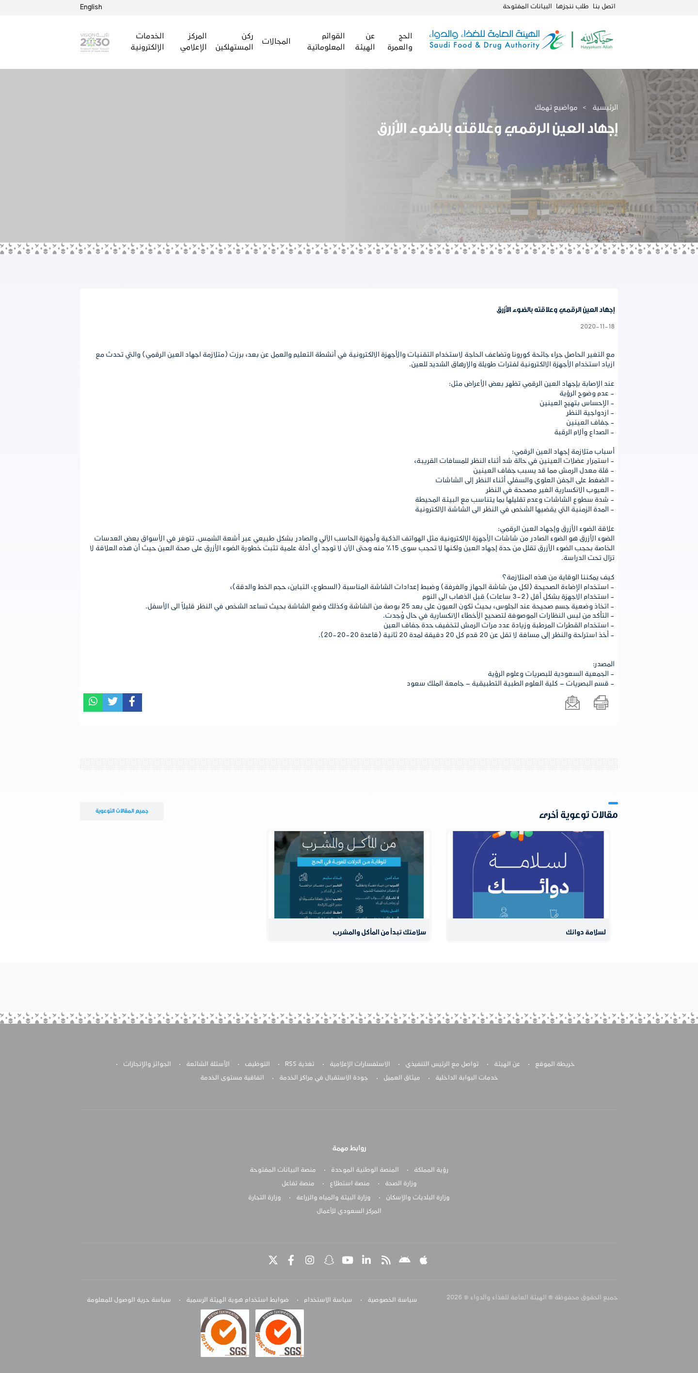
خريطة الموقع (555, 1064)
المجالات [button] (275, 41)
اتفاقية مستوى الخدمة (232, 1078)
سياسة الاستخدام (328, 1300)
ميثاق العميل (401, 1078)
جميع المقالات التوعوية (121, 811)
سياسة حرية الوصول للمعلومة (129, 1300)
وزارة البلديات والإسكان (418, 1198)
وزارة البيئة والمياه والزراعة (333, 1198)
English (91, 7)
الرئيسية (605, 107)
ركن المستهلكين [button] (234, 41)
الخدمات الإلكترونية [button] (147, 41)
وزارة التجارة (264, 1198)
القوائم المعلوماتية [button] (325, 41)
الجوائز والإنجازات (147, 1064)
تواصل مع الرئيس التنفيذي (442, 1064)
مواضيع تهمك (556, 107)
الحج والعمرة (399, 41)
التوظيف (257, 1064)
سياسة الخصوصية (392, 1300)
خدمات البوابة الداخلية (466, 1078)
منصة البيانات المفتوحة (283, 1170)
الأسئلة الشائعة (208, 1064)
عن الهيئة (507, 1064)
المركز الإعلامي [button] (192, 41)
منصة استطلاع (350, 1184)
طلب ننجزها (572, 7)
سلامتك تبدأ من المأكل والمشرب (380, 933)
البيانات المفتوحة (527, 7)
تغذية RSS (300, 1064)
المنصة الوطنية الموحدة (365, 1170)
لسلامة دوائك (586, 933)
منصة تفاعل (298, 1184)
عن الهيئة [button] (364, 41)
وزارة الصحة (401, 1184)
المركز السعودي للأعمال (349, 1211)
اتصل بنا (604, 7)
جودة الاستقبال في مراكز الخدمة (323, 1078)
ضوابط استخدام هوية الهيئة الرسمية (237, 1300)
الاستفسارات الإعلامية (360, 1064)
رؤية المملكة (431, 1170)
